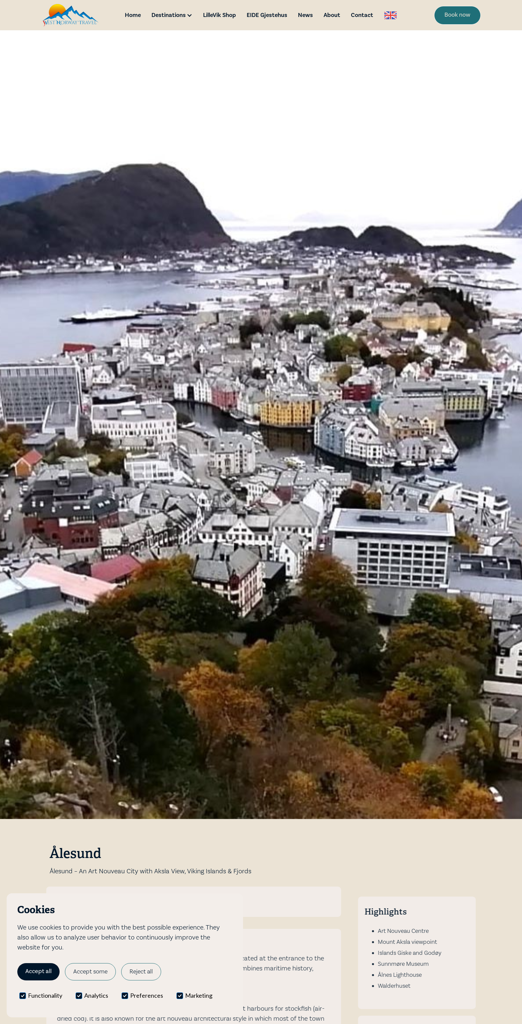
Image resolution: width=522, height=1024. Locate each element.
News (305, 15)
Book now (457, 15)
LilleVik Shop (219, 15)
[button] (172, 15)
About (332, 15)
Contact (362, 15)
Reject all (141, 971)
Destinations (168, 15)
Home (133, 15)
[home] (70, 15)
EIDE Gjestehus (267, 15)
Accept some (90, 971)
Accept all (38, 971)
